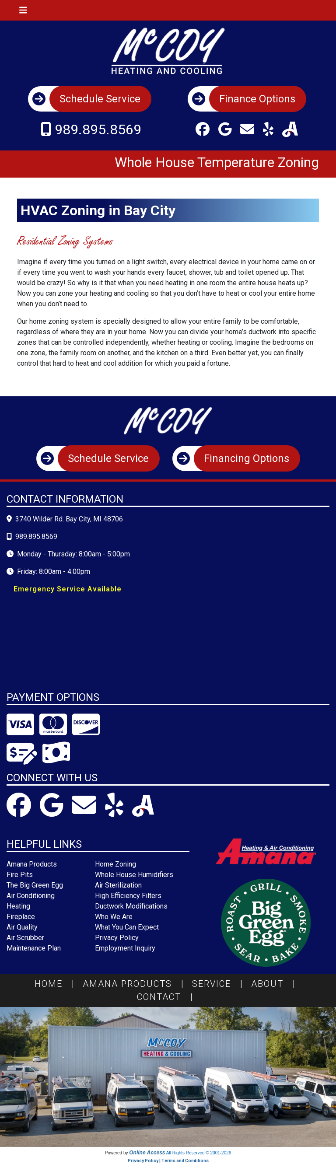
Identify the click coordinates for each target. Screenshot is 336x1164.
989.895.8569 (98, 129)
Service (220, 984)
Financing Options (246, 458)
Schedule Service (100, 99)
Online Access (147, 1153)
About (276, 984)
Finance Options (257, 99)
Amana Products (136, 984)
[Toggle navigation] (23, 10)
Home (58, 984)
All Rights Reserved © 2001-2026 (198, 1152)
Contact (168, 997)
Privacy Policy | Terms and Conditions (168, 1160)
